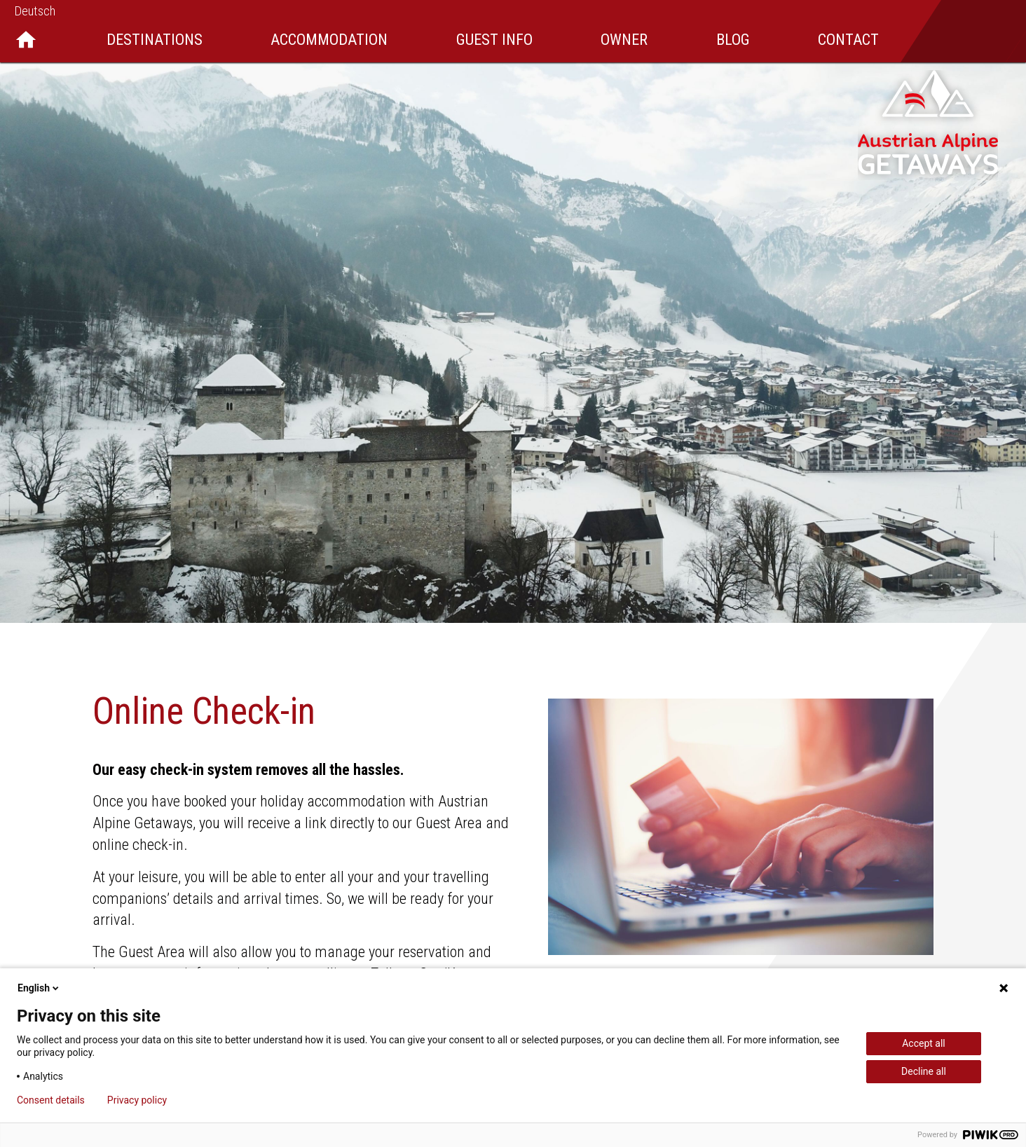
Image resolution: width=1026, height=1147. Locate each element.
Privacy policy (137, 1100)
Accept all (923, 1043)
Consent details (51, 1100)
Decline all (923, 1071)
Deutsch (34, 11)
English (39, 988)
